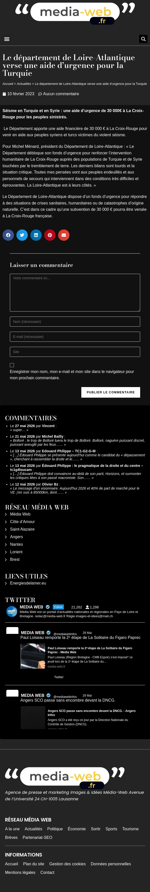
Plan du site (33, 864)
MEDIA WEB (32, 633)
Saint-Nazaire (22, 529)
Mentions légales (20, 872)
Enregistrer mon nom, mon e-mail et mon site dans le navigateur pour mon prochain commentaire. (72, 374)
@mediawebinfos (65, 634)
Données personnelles (111, 864)
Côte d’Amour (22, 522)
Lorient (16, 552)
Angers (16, 537)
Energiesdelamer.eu (28, 583)
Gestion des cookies (67, 864)
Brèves (11, 837)
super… (19, 430)
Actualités (24, 84)
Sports (111, 829)
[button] (7, 39)
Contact (47, 872)
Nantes (16, 544)
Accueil (8, 84)
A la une (12, 829)
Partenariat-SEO (37, 837)
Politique (55, 829)
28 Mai (87, 633)
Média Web (20, 514)
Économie (77, 829)
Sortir (96, 829)
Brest (14, 559)
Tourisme (130, 829)
